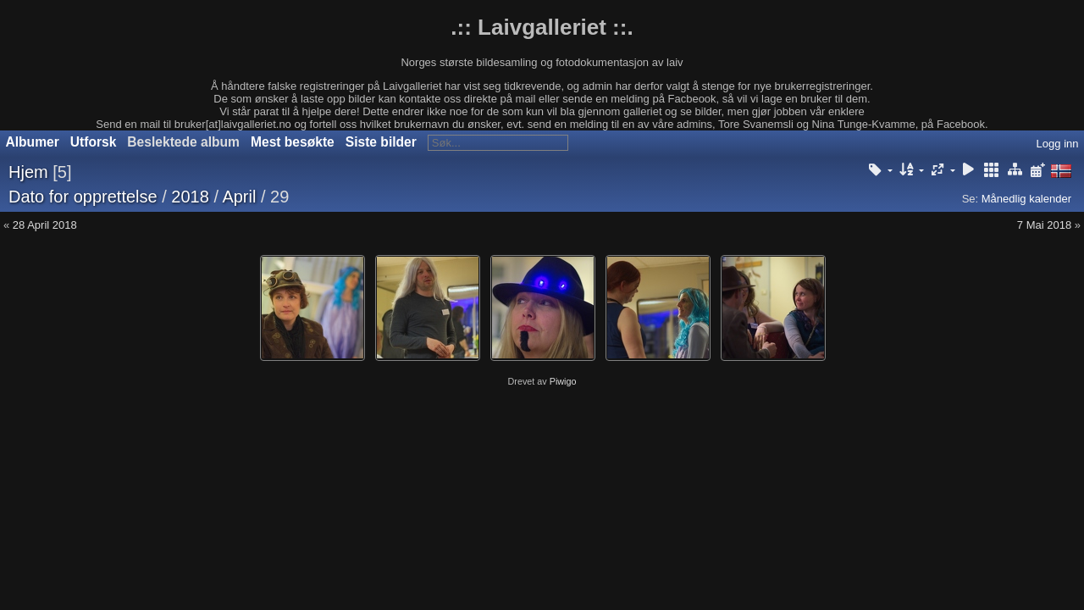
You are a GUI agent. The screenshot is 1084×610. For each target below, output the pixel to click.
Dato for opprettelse (83, 196)
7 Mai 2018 (1044, 225)
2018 (190, 196)
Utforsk (93, 142)
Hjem (28, 172)
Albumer (32, 142)
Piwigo (563, 381)
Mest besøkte (293, 142)
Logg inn (1058, 143)
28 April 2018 (45, 225)
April (239, 196)
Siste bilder (381, 142)
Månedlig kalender (1026, 198)
